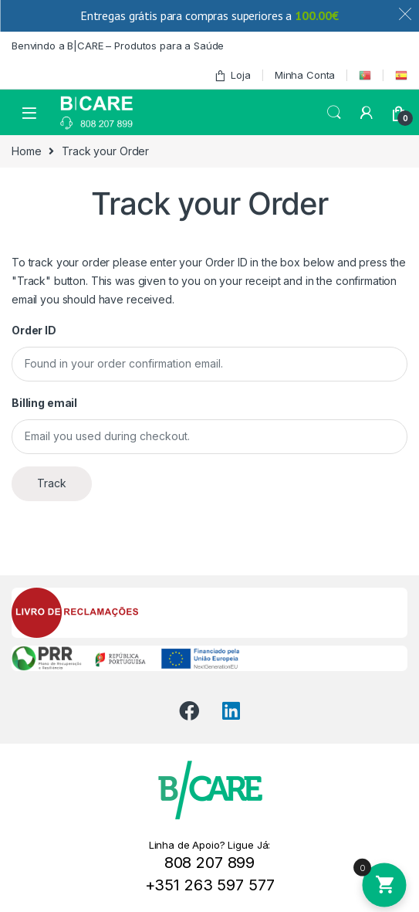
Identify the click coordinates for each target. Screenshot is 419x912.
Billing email (44, 402)
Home (26, 151)
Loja (232, 75)
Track (51, 483)
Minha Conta (305, 75)
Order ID (34, 330)
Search (334, 112)
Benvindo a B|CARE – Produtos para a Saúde (118, 45)
